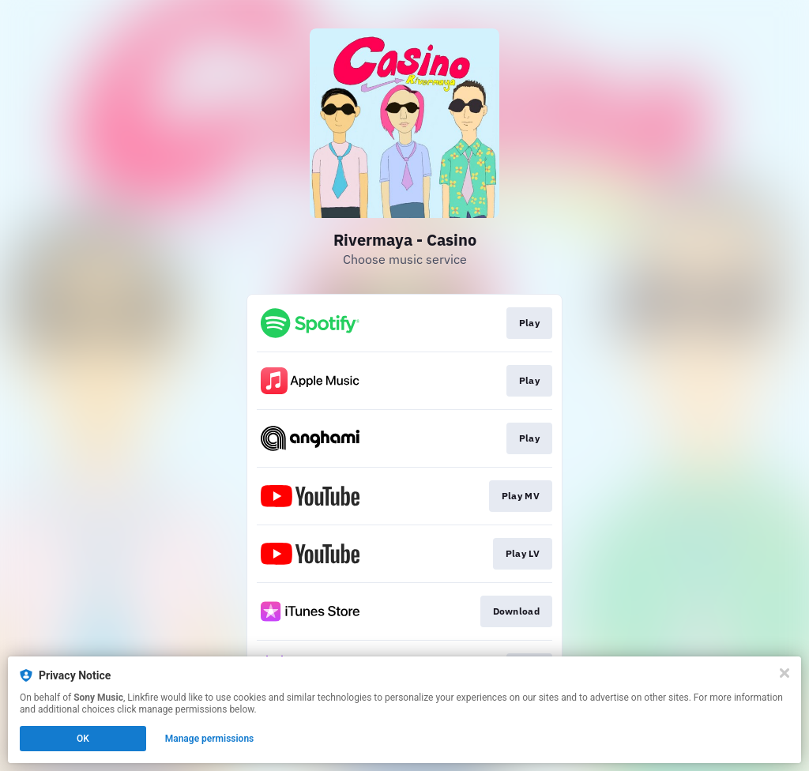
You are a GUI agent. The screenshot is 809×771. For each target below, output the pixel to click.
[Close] (784, 673)
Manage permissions (209, 738)
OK (83, 738)
